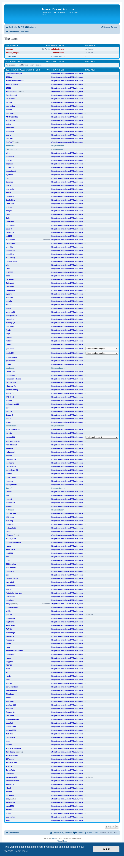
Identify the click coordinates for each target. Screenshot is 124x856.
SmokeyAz (10, 712)
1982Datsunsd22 (13, 84)
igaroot (9, 400)
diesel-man (10, 240)
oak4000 (9, 553)
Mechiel (9, 506)
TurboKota (10, 770)
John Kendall (11, 426)
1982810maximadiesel (15, 81)
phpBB (53, 838)
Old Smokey (11, 564)
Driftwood (10, 283)
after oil (9, 110)
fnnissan (9, 337)
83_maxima (10, 99)
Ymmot (9, 792)
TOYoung (9, 759)
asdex (8, 124)
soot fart (9, 723)
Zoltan (8, 813)
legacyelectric (11, 484)
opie (8, 575)
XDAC (8, 788)
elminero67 (10, 312)
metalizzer (10, 510)
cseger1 (9, 211)
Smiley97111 (11, 56)
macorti (9, 499)
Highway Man (11, 386)
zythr (8, 820)
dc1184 (9, 236)
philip (8, 604)
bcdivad (9, 142)
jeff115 (8, 419)
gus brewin (10, 368)
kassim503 (10, 437)
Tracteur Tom (11, 763)
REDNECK (10, 636)
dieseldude (10, 250)
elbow (8, 308)
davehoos (10, 232)
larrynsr (9, 474)
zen (7, 799)
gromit (8, 364)
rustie (8, 676)
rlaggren (9, 661)
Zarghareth (10, 795)
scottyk (9, 683)
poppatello (10, 618)
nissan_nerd (11, 539)
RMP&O (9, 665)
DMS (8, 269)
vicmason (10, 773)
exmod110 (10, 319)
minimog (9, 521)
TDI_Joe (9, 734)
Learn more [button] (21, 851)
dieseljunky (10, 258)
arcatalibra (10, 120)
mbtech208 (10, 503)
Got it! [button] (106, 849)
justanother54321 (13, 429)
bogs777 (9, 164)
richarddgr (10, 654)
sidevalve (10, 701)
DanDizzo (10, 222)
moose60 (9, 524)
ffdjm (8, 334)
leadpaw (9, 481)
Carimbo (9, 182)
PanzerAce (10, 586)
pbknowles (10, 596)
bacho (8, 135)
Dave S (9, 229)
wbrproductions (12, 781)
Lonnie (9, 492)
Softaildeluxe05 (12, 719)
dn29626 (9, 272)
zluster (8, 810)
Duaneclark (10, 290)
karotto (9, 433)
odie (8, 560)
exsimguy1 (10, 323)
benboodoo (10, 146)
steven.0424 (11, 727)
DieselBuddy (11, 243)
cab (7, 178)
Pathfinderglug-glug (14, 593)
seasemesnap (11, 690)
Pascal (8, 589)
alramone (10, 113)
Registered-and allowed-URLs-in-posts (23, 70)
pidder (8, 611)
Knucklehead (11, 445)
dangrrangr (10, 225)
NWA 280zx (10, 550)
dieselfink (10, 254)
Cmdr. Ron (10, 200)
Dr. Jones (10, 279)
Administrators (13, 45)
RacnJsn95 (10, 625)
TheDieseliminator (13, 748)
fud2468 (9, 341)
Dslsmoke (10, 287)
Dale (8, 218)
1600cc (9, 77)
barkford (9, 138)
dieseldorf (10, 247)
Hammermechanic (13, 379)
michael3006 (11, 513)
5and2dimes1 (11, 95)
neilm (8, 531)
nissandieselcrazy (13, 542)
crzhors (9, 207)
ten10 (8, 741)
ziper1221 (10, 806)
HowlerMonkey (12, 390)
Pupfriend (10, 622)
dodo (8, 276)
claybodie (10, 196)
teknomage (10, 737)
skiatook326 (11, 705)
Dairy (8, 214)
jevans (8, 422)
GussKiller (10, 372)
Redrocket (10, 640)
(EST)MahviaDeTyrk (14, 73)
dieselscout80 (11, 261)
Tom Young (10, 752)
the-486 (9, 745)
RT (7, 672)
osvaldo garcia (12, 578)
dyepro (9, 294)
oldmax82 (10, 571)
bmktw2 (9, 160)
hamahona (10, 375)
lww (7, 495)
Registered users (58, 56)
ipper (8, 408)
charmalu (10, 189)
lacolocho (10, 463)
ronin (8, 669)
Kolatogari (10, 452)
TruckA (9, 766)
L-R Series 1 (11, 459)
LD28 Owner (11, 477)
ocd (7, 557)
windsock (10, 784)
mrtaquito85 (11, 528)
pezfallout (10, 600)
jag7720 (9, 411)
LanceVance (11, 466)
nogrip (8, 546)
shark (8, 698)
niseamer (9, 535)
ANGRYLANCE (12, 117)
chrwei (8, 193)
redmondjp (10, 633)
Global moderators (14, 61)
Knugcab (9, 448)
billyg (8, 153)
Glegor (8, 344)
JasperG (9, 415)
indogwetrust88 (12, 404)
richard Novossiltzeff (14, 651)
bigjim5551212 (11, 149)
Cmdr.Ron (10, 203)
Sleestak (9, 708)
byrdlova (9, 175)
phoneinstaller (12, 607)
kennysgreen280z (13, 441)
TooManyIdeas (12, 755)
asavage (9, 49)
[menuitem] (21, 27)
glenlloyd (9, 348)
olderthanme (11, 568)
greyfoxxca (10, 361)
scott (8, 680)
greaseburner (11, 357)
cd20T (8, 185)
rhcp (8, 647)
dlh (7, 265)
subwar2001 (11, 730)
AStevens (10, 128)
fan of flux (10, 326)
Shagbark (10, 694)
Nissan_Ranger (12, 53)
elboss (8, 305)
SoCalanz (10, 716)
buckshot (10, 167)
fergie (8, 330)
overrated (10, 582)
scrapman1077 (12, 687)
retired (8, 643)
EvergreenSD (11, 315)
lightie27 (9, 488)
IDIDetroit (10, 397)
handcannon (11, 382)
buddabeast (11, 171)
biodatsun (10, 157)
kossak (9, 456)
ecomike (9, 297)
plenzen (9, 615)
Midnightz (10, 517)
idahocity (9, 393)
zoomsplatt (10, 817)
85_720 (9, 102)
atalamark (10, 131)
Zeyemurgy (10, 802)
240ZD (8, 88)
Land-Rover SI (12, 470)
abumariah (10, 106)
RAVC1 (9, 629)
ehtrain (9, 301)
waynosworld (11, 777)
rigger (8, 658)
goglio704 (10, 353)
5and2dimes (11, 92)
